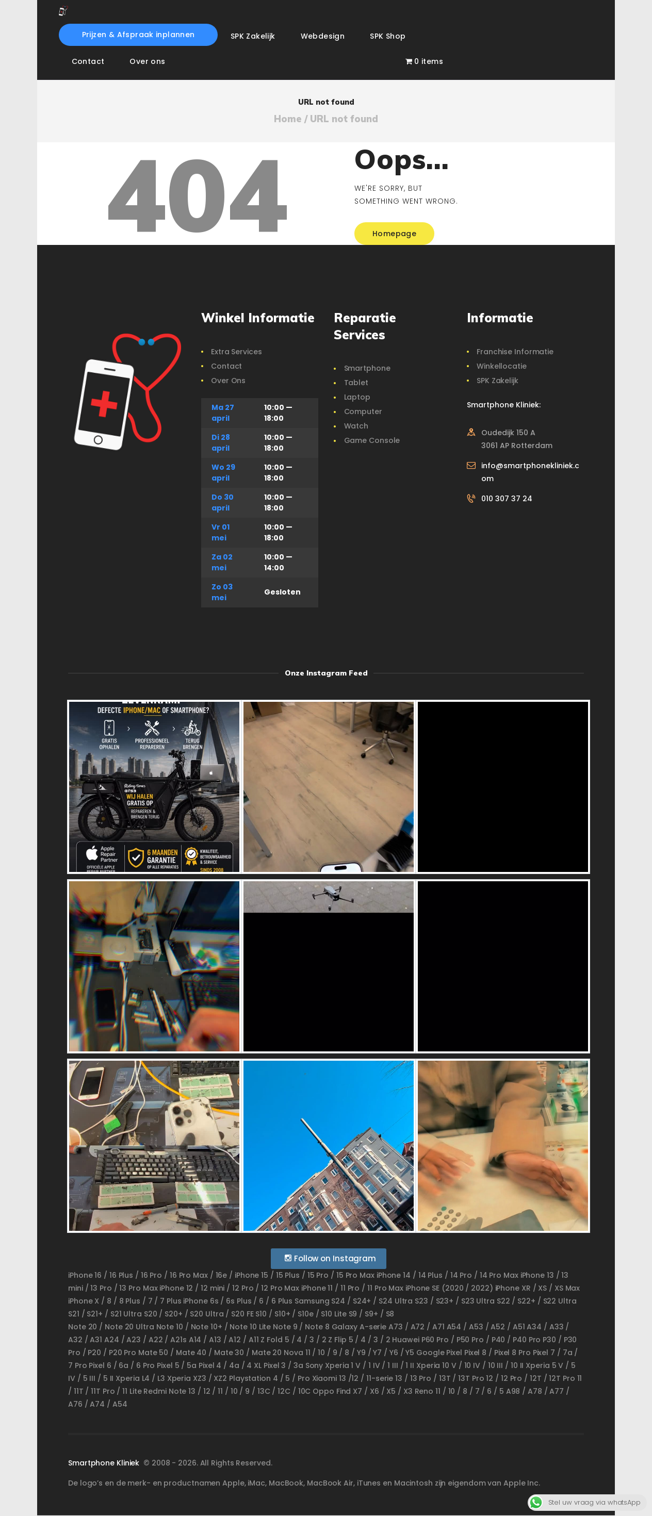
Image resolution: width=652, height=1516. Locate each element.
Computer (363, 411)
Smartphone (367, 368)
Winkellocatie (502, 366)
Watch (356, 426)
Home (288, 119)
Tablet (356, 382)
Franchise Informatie (515, 352)
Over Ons (228, 380)
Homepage (394, 233)
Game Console (372, 440)
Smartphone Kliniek (104, 1463)
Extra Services (236, 352)
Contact (226, 366)
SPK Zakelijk (497, 380)
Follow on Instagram (330, 1258)
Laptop (357, 397)
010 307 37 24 (506, 498)
